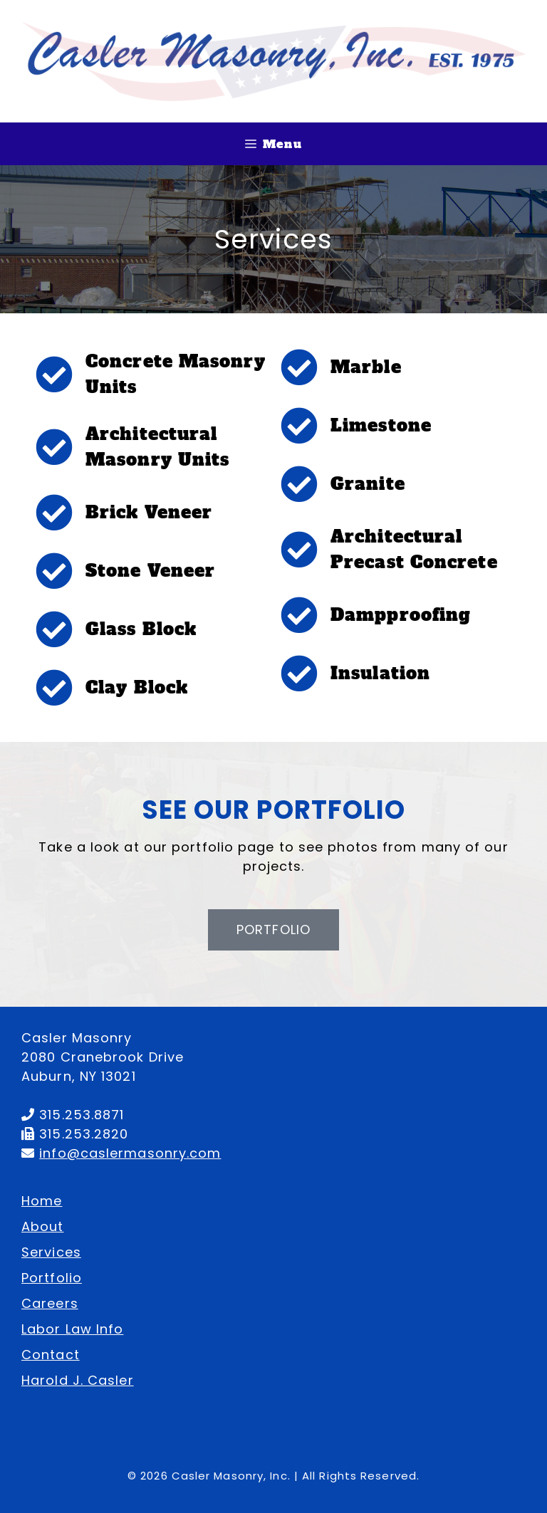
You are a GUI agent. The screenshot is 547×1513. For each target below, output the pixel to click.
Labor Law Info (72, 1329)
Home (41, 1201)
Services (51, 1252)
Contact (50, 1354)
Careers (49, 1303)
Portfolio (51, 1278)
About (42, 1226)
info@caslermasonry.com (130, 1153)
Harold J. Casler (77, 1380)
